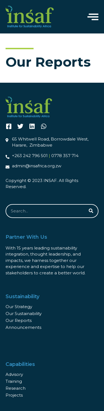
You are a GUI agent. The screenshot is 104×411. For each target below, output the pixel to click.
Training (14, 381)
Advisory (14, 374)
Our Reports (19, 320)
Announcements (23, 327)
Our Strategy (19, 306)
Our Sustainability (24, 313)
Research (16, 388)
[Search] (91, 211)
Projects (14, 395)
